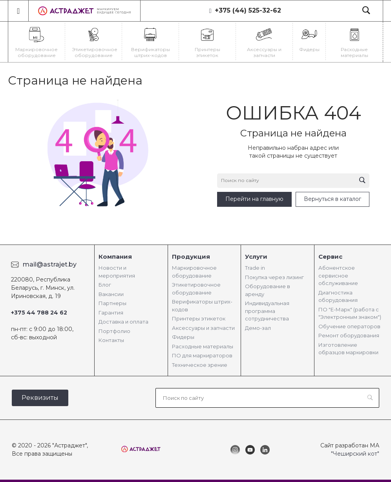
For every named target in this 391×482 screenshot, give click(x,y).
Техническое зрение (199, 365)
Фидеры (183, 337)
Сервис (330, 256)
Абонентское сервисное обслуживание (338, 275)
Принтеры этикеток (198, 318)
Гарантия (111, 312)
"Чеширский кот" (355, 453)
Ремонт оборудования (348, 335)
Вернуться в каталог (332, 198)
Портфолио (114, 331)
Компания (115, 256)
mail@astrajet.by (50, 264)
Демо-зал (258, 328)
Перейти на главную (254, 198)
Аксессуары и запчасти (203, 328)
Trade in (255, 268)
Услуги (256, 256)
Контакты (111, 340)
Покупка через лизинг (274, 277)
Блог (105, 284)
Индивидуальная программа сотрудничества (267, 311)
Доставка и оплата (123, 321)
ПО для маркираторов (202, 355)
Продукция (191, 256)
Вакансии (111, 294)
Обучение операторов (349, 326)
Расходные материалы (202, 346)
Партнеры (112, 303)
